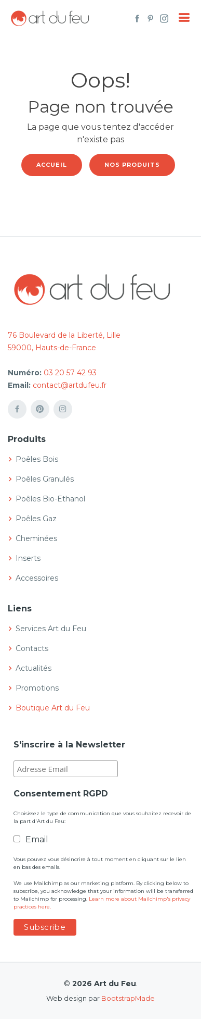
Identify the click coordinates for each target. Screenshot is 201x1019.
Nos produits (132, 164)
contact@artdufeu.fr (69, 385)
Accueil (51, 164)
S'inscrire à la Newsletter (69, 745)
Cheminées (36, 538)
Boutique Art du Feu (53, 707)
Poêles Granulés (45, 479)
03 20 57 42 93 (70, 372)
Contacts (32, 648)
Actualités (33, 668)
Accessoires (37, 578)
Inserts (28, 558)
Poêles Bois (37, 459)
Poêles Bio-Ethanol (50, 498)
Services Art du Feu (51, 628)
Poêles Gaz (36, 518)
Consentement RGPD (61, 794)
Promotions (37, 688)
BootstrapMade (128, 998)
